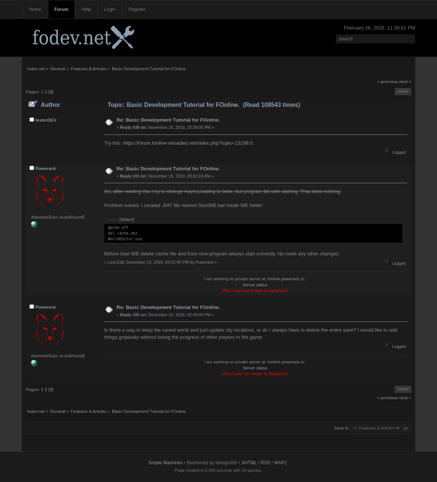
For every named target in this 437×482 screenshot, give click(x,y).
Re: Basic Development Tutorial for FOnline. (168, 120)
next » (405, 81)
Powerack (46, 168)
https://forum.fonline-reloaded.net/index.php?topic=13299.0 (188, 143)
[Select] (126, 219)
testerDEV (46, 120)
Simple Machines (165, 462)
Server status (255, 285)
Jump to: (342, 428)
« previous (387, 81)
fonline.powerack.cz (286, 279)
